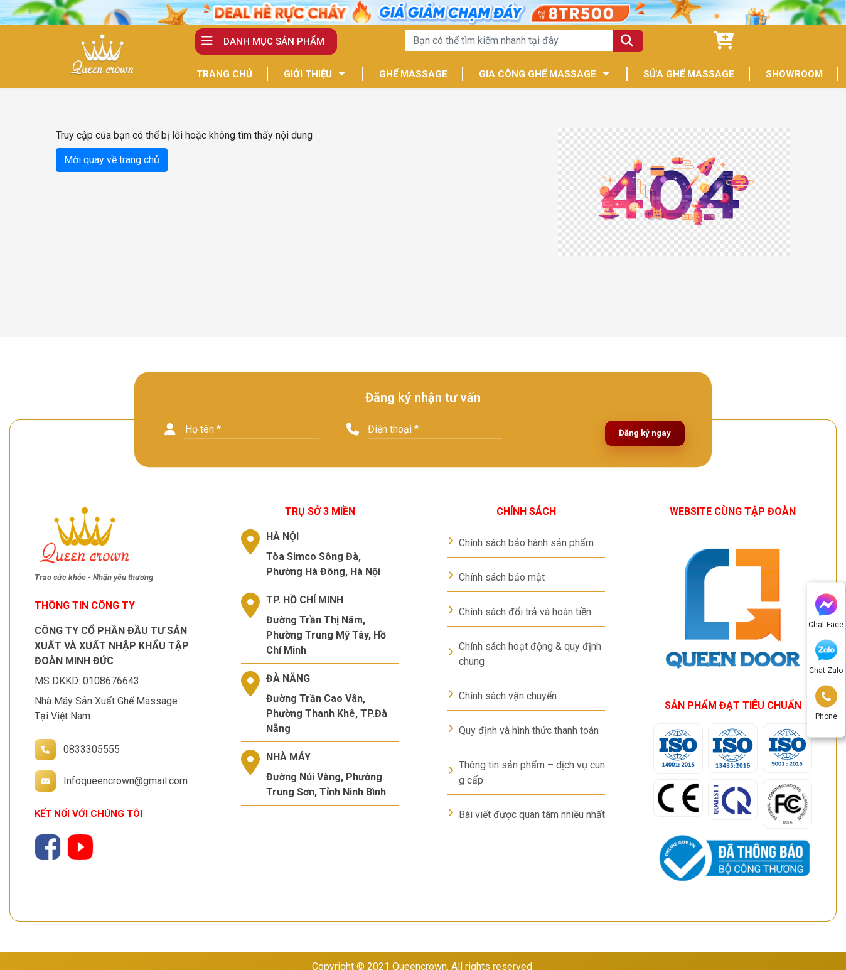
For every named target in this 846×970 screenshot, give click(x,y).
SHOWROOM (794, 74)
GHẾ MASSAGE (413, 74)
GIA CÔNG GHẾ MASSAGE (537, 74)
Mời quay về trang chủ (111, 160)
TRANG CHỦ (224, 74)
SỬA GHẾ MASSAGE (688, 74)
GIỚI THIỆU (308, 74)
